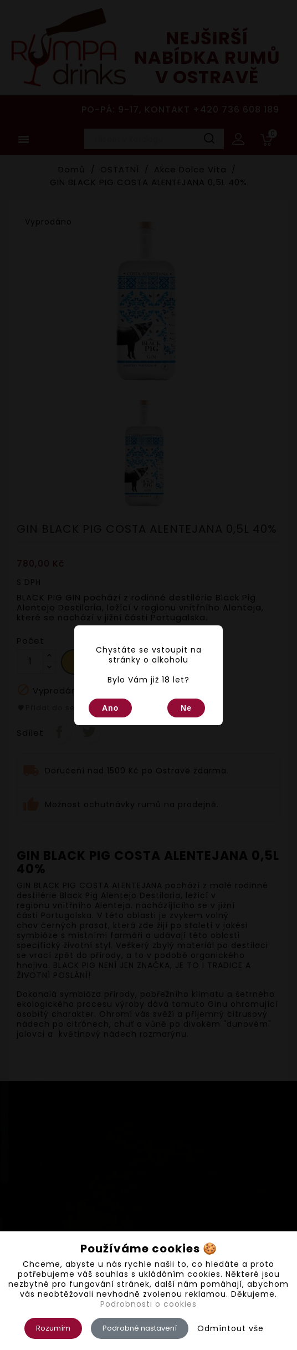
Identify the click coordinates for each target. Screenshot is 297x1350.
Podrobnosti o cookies (148, 1304)
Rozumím (53, 1328)
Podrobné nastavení (140, 1328)
